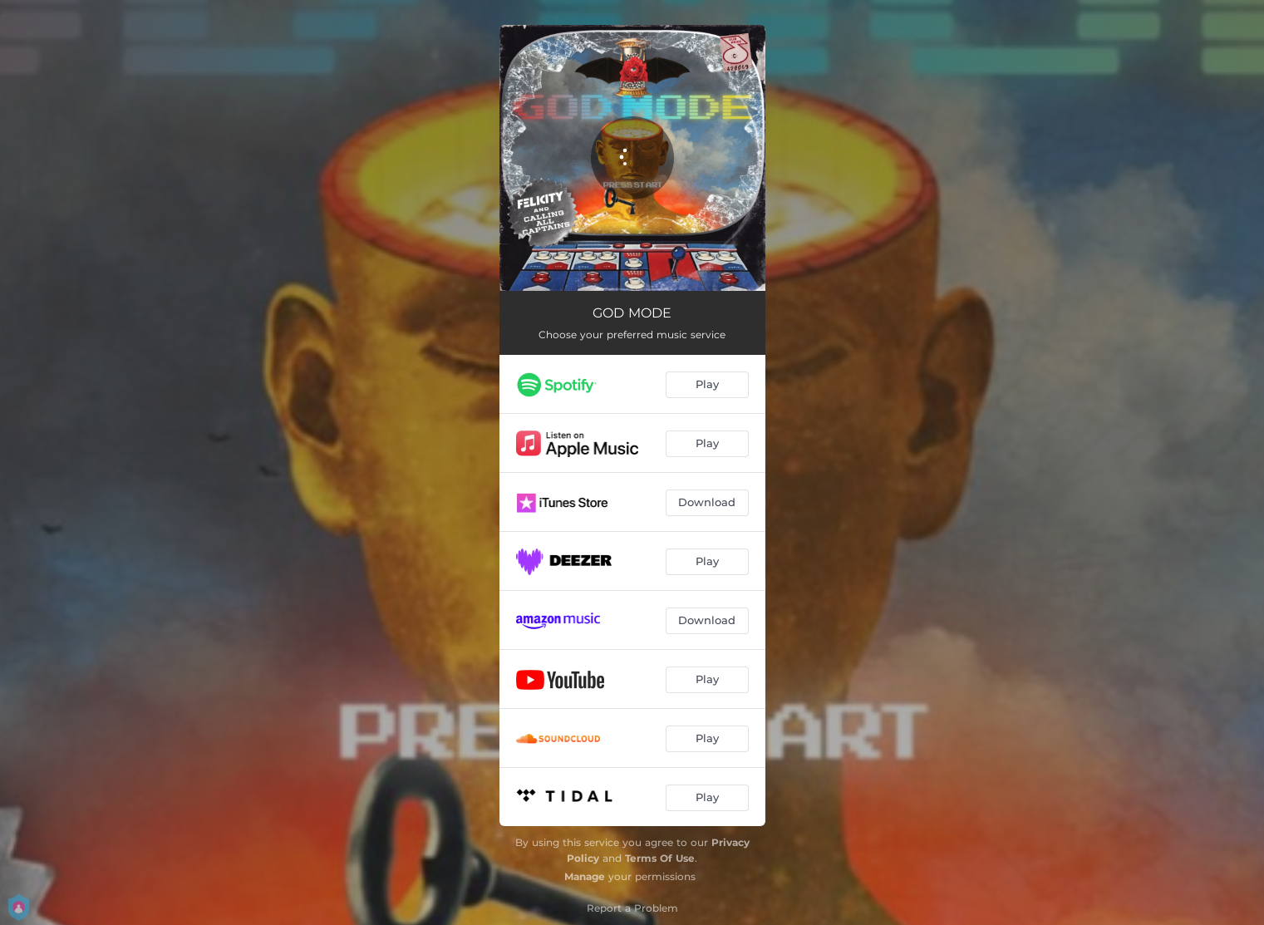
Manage (584, 876)
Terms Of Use (660, 858)
